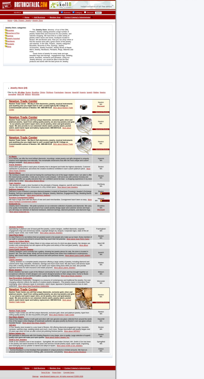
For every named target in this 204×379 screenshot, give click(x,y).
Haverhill (75, 92)
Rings (9, 47)
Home (27, 17)
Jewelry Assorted (13, 39)
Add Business (39, 17)
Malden (96, 92)
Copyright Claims (68, 372)
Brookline (35, 92)
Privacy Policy (56, 372)
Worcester (35, 94)
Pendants (10, 44)
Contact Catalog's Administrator (77, 17)
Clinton (42, 92)
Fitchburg (49, 92)
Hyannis (83, 92)
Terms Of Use (45, 372)
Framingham (59, 92)
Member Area (55, 17)
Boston (28, 92)
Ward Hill (20, 94)
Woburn (28, 94)
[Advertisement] (57, 74)
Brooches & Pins (13, 33)
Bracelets (10, 30)
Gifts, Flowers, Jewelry (22, 21)
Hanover (68, 92)
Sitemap (35, 376)
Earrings (10, 36)
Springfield (12, 94)
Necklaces (11, 41)
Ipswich (89, 92)
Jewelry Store (37, 21)
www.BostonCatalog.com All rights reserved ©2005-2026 (61, 376)
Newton (103, 92)
